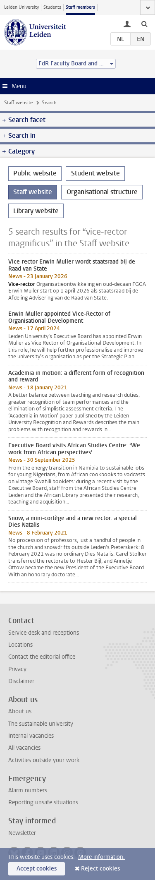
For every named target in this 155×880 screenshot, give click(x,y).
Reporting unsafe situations (43, 802)
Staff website (18, 102)
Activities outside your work (43, 760)
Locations (20, 645)
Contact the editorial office (41, 657)
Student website (95, 173)
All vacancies (24, 748)
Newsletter (22, 833)
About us (19, 711)
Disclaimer (21, 681)
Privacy (17, 669)
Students (52, 7)
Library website (36, 210)
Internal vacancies (31, 736)
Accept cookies (37, 869)
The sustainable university (40, 724)
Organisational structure (102, 191)
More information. (101, 857)
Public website (35, 173)
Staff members (80, 7)
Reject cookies (100, 869)
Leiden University (21, 7)
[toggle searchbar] (144, 23)
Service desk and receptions (43, 633)
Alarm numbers (27, 790)
